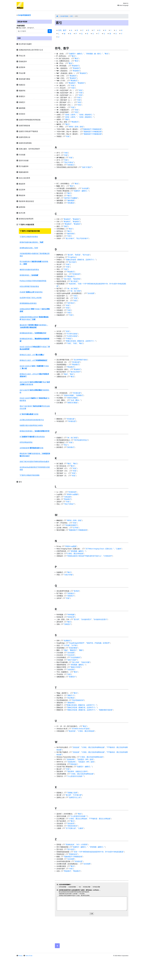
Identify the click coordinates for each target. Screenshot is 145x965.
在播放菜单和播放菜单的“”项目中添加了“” (34, 318)
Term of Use (28, 955)
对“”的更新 (29, 414)
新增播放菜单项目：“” (33, 333)
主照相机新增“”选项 (31, 448)
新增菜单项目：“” (29, 275)
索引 (71, 16)
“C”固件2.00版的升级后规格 (29, 475)
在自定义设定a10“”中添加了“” (35, 348)
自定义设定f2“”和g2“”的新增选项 (35, 383)
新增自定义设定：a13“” (32, 355)
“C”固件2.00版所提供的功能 (30, 231)
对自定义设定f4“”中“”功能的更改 (34, 399)
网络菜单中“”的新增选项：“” (35, 455)
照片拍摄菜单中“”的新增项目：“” (34, 263)
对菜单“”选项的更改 (31, 292)
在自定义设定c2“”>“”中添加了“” (34, 367)
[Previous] (57, 945)
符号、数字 (62, 30)
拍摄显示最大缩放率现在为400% (31, 425)
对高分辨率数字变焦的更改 (29, 286)
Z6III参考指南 (64, 16)
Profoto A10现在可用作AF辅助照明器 (33, 281)
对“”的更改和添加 (32, 437)
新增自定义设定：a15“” (34, 360)
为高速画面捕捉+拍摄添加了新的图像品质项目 (35, 255)
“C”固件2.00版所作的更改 (29, 237)
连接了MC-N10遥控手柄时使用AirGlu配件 (34, 462)
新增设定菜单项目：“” (35, 431)
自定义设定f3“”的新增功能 (34, 391)
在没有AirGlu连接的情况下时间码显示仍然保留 (35, 468)
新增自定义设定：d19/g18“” (34, 375)
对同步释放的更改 (26, 442)
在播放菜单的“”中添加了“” (35, 310)
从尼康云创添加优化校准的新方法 (32, 420)
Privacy (20, 955)
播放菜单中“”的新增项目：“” (34, 326)
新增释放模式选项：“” (29, 248)
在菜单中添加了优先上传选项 (30, 298)
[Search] (32, 31)
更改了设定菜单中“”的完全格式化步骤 (35, 407)
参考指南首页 (24, 15)
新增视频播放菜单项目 (28, 303)
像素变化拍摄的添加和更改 (29, 270)
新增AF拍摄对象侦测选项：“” (32, 242)
